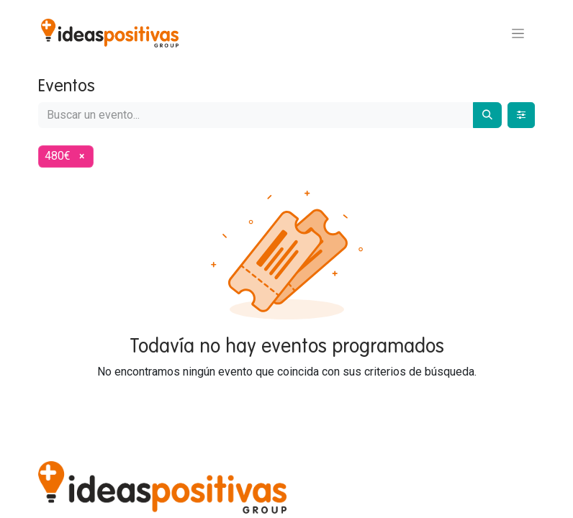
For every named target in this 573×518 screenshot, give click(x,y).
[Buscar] (487, 115)
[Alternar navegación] (518, 33)
